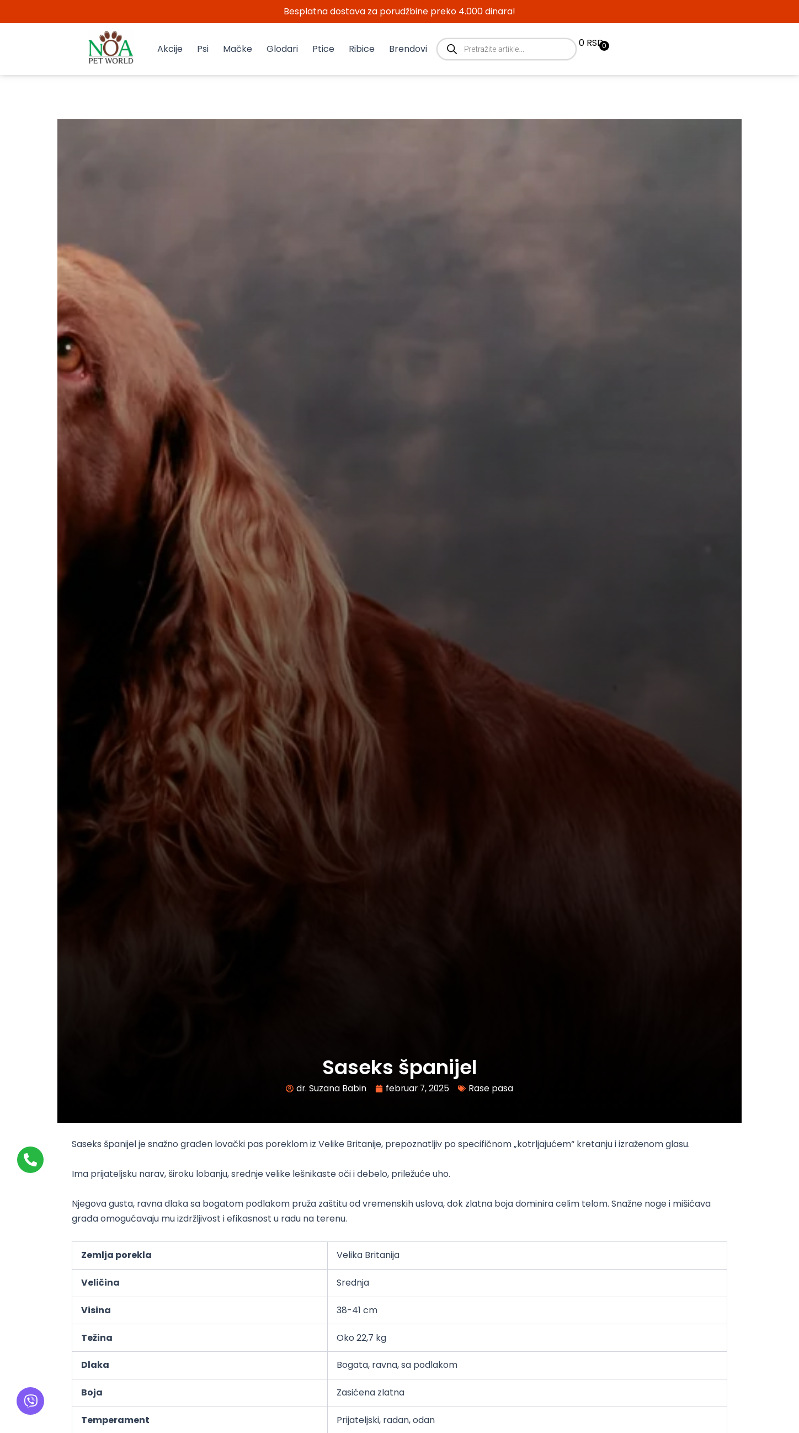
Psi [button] (203, 49)
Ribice (362, 49)
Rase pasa (492, 1088)
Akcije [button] (170, 49)
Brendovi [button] (408, 49)
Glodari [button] (282, 49)
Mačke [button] (237, 49)
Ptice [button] (323, 49)
